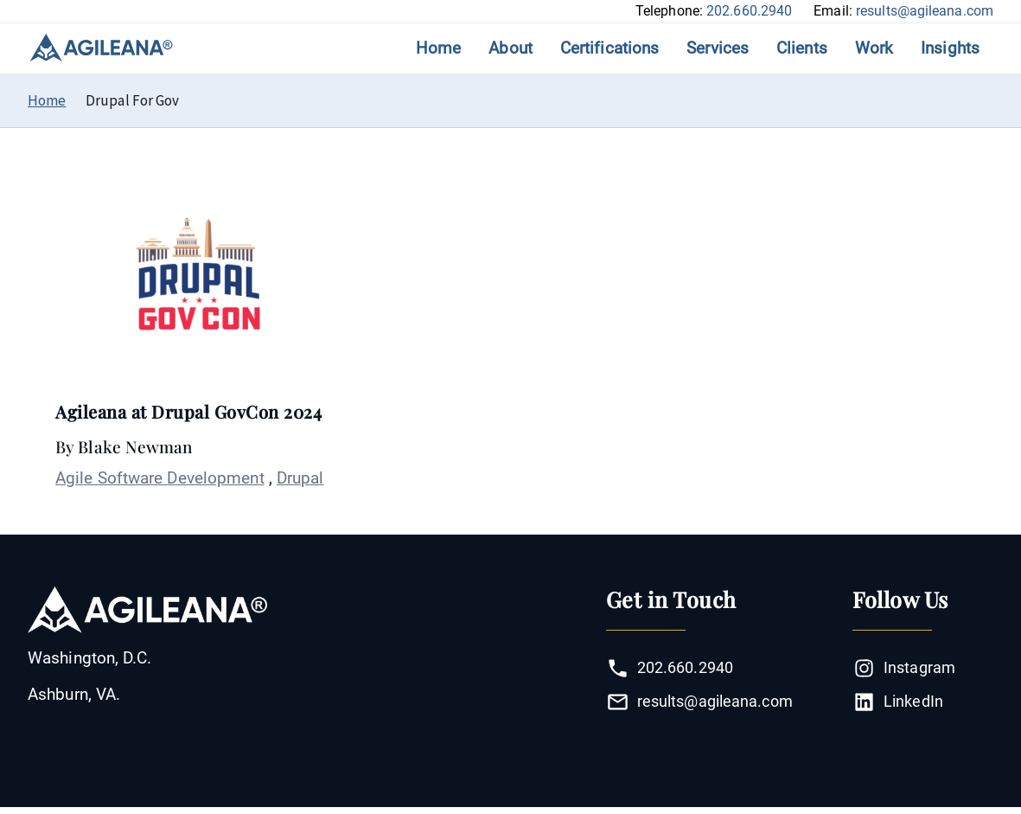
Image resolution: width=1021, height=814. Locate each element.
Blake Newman (135, 446)
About (510, 48)
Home (438, 48)
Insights (950, 48)
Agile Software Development (160, 478)
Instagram (903, 668)
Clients (801, 48)
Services (717, 48)
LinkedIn (897, 702)
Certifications (609, 48)
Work (874, 48)
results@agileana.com (924, 11)
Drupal (300, 478)
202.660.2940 (749, 11)
